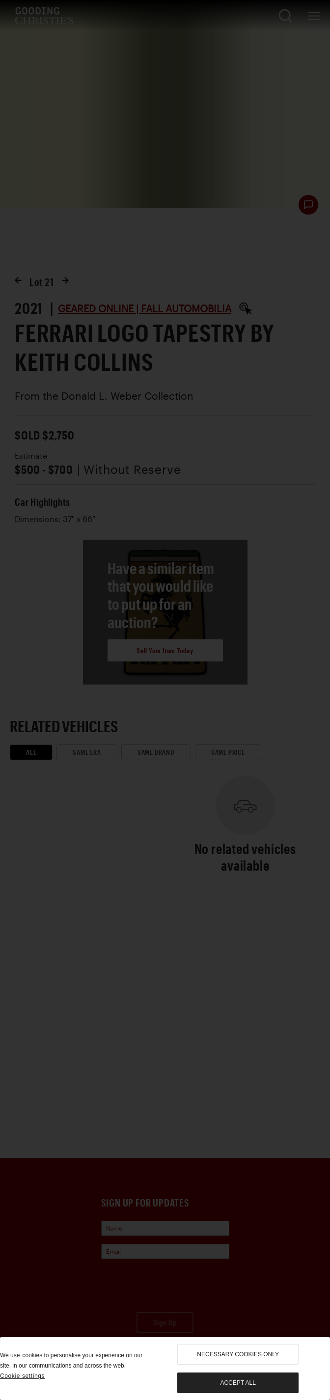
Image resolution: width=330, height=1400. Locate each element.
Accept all (237, 1382)
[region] (165, 1368)
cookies (32, 1355)
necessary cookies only (238, 1354)
